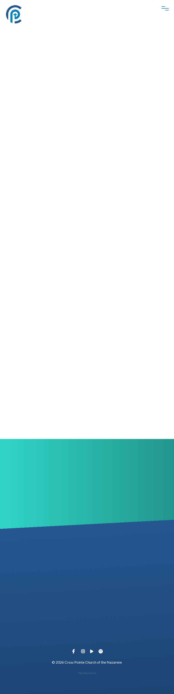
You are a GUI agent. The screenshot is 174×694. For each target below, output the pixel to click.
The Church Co (87, 673)
